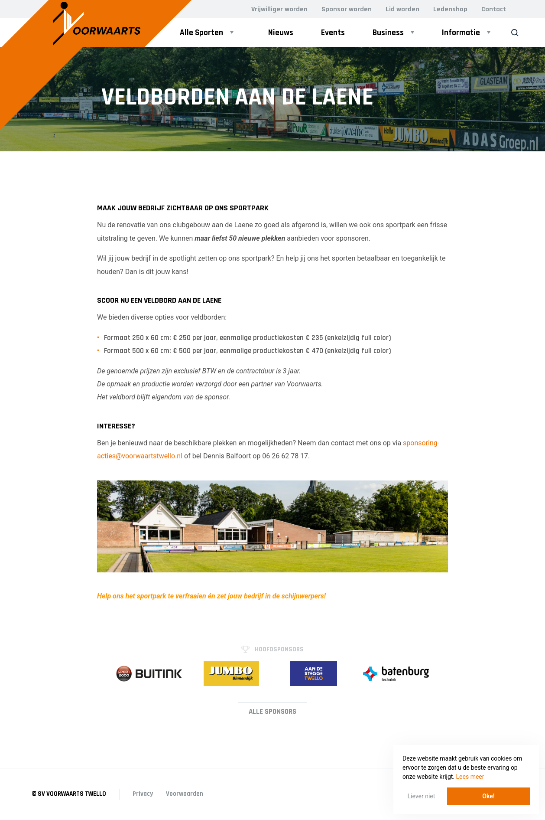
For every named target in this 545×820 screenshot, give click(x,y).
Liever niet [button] (421, 796)
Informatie (461, 32)
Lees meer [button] (470, 776)
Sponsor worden (346, 9)
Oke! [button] (488, 796)
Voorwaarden (184, 794)
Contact (493, 9)
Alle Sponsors (272, 711)
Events (333, 32)
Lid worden (402, 9)
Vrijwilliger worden (279, 9)
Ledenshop (450, 9)
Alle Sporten (201, 32)
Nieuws (280, 32)
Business (388, 32)
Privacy (143, 794)
